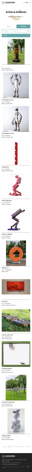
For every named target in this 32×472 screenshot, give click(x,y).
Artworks (23, 26)
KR (24, 2)
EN (27, 2)
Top (28, 466)
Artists (8, 26)
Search (28, 31)
